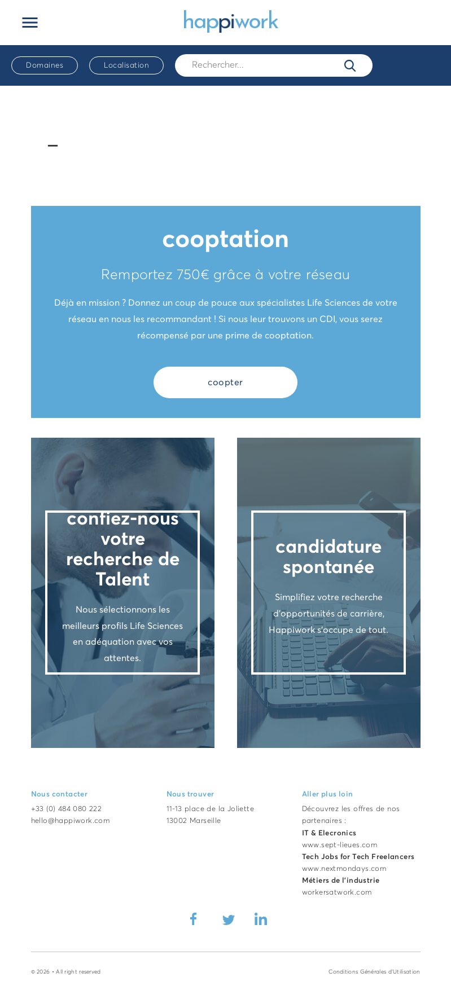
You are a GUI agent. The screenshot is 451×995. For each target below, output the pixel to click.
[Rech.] (273, 65)
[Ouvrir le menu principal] (30, 22)
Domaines (44, 65)
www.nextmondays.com (344, 869)
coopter (225, 382)
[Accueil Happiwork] (231, 21)
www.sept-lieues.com (340, 845)
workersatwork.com (337, 892)
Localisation (126, 65)
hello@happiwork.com (70, 821)
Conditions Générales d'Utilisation (374, 972)
